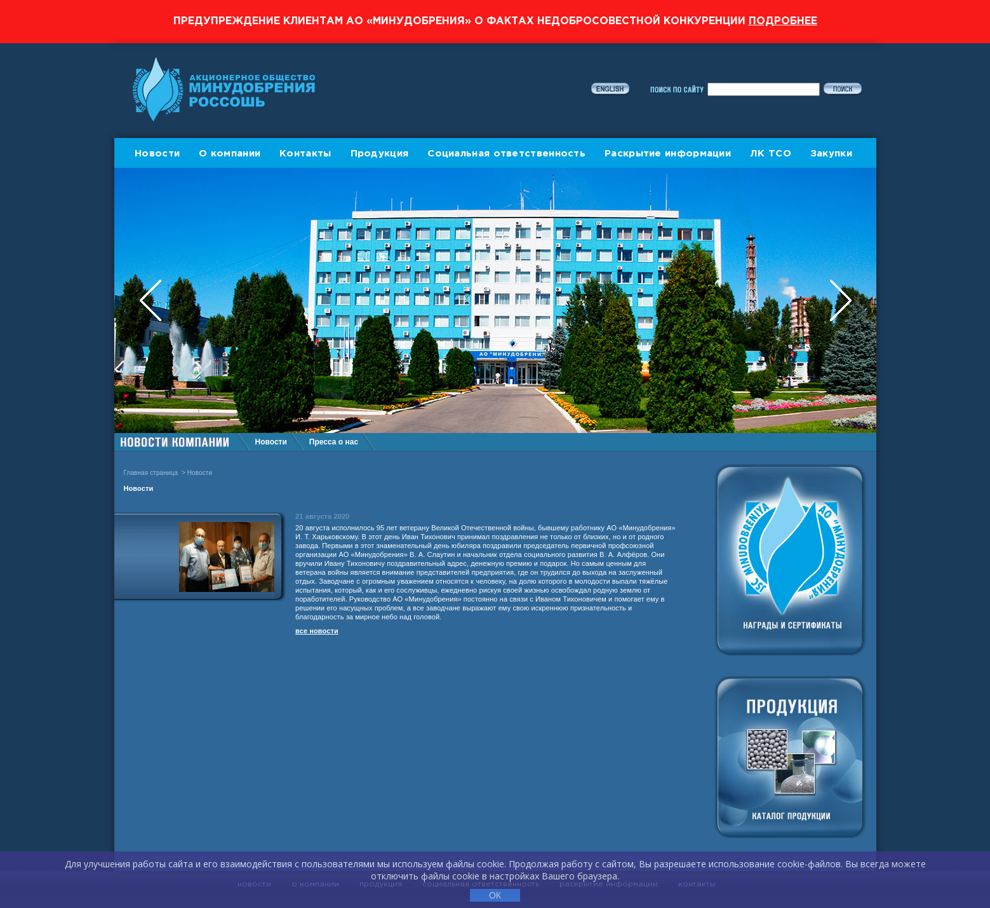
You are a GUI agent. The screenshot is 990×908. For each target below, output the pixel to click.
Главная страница (151, 472)
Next (841, 300)
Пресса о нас (333, 441)
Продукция (380, 153)
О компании (229, 153)
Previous (152, 300)
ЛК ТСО (770, 153)
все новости (316, 631)
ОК (495, 895)
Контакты (305, 153)
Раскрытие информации (668, 153)
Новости (157, 153)
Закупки (831, 153)
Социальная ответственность (506, 153)
